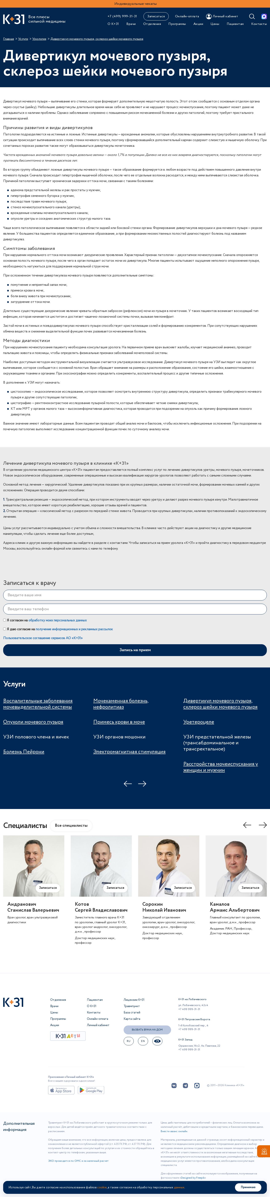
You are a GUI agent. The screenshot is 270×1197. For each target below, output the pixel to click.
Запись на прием (135, 650)
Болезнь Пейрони (23, 752)
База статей (132, 1012)
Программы (177, 24)
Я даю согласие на (58, 629)
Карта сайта (132, 1019)
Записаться (156, 16)
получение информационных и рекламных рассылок (74, 629)
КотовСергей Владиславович (101, 907)
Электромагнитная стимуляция (129, 752)
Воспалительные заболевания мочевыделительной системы (38, 704)
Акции (198, 24)
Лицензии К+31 (134, 1000)
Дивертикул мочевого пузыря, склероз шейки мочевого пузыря (220, 704)
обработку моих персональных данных (57, 620)
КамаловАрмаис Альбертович (235, 907)
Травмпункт (132, 1006)
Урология (39, 39)
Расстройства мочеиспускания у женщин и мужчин (220, 767)
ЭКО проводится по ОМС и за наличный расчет (78, 1161)
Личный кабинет (98, 1025)
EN (143, 1041)
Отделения (152, 24)
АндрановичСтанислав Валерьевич (33, 907)
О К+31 (113, 24)
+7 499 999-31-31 (189, 1009)
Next (142, 784)
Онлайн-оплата (187, 16)
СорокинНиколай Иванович (164, 907)
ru (128, 1041)
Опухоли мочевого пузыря (33, 722)
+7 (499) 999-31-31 (122, 16)
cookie (102, 1187)
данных (179, 1187)
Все (71, 826)
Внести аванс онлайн (174, 1131)
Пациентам (235, 24)
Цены (215, 24)
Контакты (259, 24)
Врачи (131, 24)
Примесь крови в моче (119, 722)
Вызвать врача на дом (147, 1030)
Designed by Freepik (193, 1178)
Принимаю (248, 1187)
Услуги (23, 39)
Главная (8, 39)
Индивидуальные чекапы (135, 4)
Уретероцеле (198, 722)
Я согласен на (45, 620)
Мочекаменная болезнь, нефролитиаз (120, 704)
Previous (128, 784)
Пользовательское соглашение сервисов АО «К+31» (43, 638)
